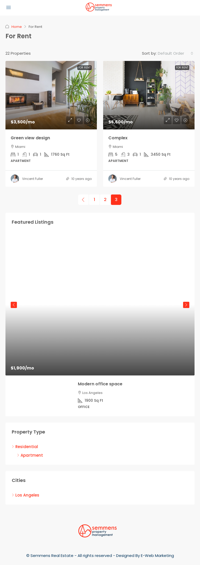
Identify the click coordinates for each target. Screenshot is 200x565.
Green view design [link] (30, 138)
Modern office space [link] (100, 384)
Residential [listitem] (25, 446)
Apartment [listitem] (30, 455)
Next (186, 305)
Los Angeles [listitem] (25, 495)
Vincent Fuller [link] (32, 179)
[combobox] (175, 53)
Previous (14, 305)
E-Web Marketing (157, 555)
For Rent (84, 68)
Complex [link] (118, 138)
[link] (51, 95)
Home (16, 26)
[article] (100, 325)
